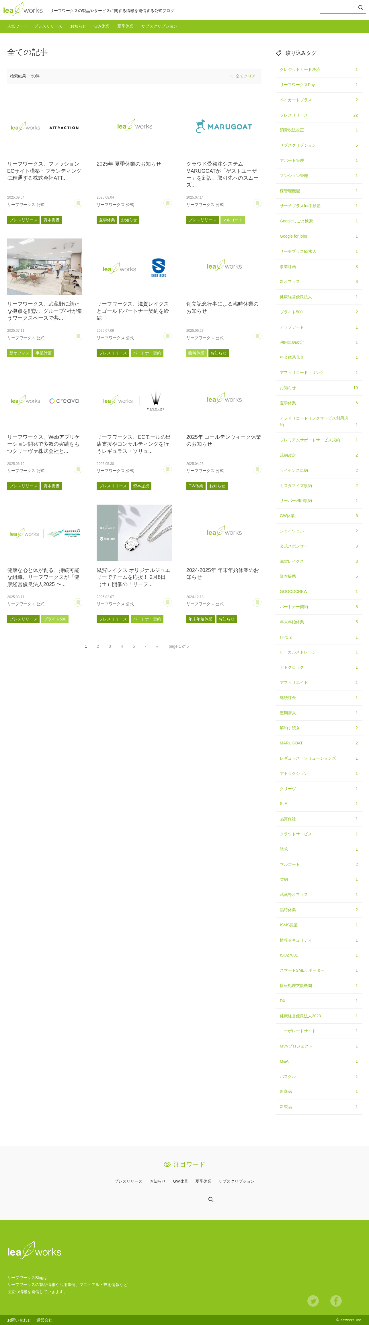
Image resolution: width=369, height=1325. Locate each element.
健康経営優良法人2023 (319, 1016)
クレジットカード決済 (319, 69)
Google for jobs (319, 236)
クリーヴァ (319, 788)
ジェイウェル (319, 531)
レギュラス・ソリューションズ (319, 758)
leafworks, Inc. (351, 1320)
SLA (319, 803)
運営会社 (44, 1320)
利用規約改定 (319, 342)
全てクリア (246, 76)
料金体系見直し (319, 357)
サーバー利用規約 (319, 500)
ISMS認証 (319, 925)
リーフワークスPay (319, 85)
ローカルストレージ (319, 652)
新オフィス (19, 353)
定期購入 (319, 713)
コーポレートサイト (319, 1031)
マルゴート (232, 220)
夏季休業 (125, 26)
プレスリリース (48, 26)
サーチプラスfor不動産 (319, 206)
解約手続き (319, 728)
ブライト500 (55, 619)
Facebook (336, 1301)
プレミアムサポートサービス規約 (319, 440)
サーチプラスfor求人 (319, 251)
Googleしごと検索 (319, 221)
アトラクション (319, 773)
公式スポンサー (319, 546)
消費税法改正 (319, 130)
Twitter (313, 1301)
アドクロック (319, 667)
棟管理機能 (319, 191)
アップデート (319, 327)
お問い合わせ (19, 1320)
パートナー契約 (147, 353)
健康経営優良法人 (319, 297)
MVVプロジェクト (319, 1046)
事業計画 (44, 353)
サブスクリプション (159, 26)
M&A (319, 1061)
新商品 (319, 1091)
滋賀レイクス (319, 561)
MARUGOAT (319, 743)
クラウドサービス (319, 834)
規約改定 (319, 455)
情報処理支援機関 (319, 985)
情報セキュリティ (319, 940)
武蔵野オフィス (319, 894)
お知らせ (78, 26)
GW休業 (101, 26)
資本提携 (52, 220)
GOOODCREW (319, 591)
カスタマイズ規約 (319, 485)
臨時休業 (196, 353)
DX (319, 1001)
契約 (319, 879)
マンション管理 (319, 175)
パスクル (319, 1076)
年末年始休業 (200, 619)
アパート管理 (319, 160)
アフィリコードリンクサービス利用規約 (319, 422)
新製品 (319, 1106)
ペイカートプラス (319, 100)
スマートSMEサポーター (319, 970)
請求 (319, 849)
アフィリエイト (319, 682)
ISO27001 (319, 955)
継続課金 (319, 697)
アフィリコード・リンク (319, 372)
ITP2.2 (319, 637)
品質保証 (319, 819)
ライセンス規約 (319, 470)
